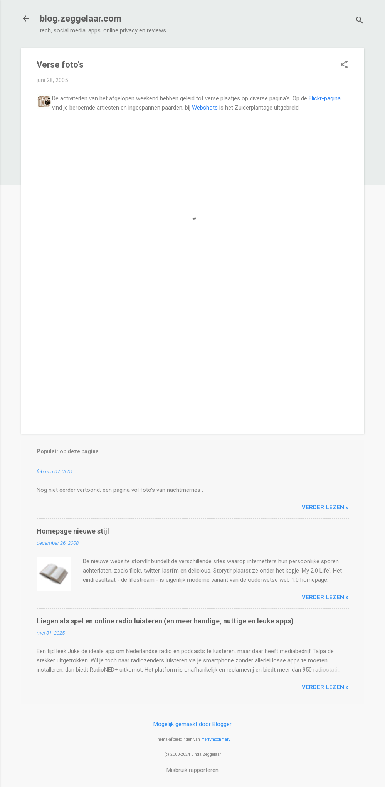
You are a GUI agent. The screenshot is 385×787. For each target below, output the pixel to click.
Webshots (205, 107)
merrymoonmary (215, 739)
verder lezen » (325, 507)
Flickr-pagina (325, 98)
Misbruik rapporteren (192, 770)
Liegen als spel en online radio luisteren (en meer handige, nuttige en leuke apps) (165, 621)
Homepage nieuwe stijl (73, 531)
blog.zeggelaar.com (80, 18)
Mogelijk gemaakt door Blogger (192, 724)
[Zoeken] (359, 21)
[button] (344, 65)
